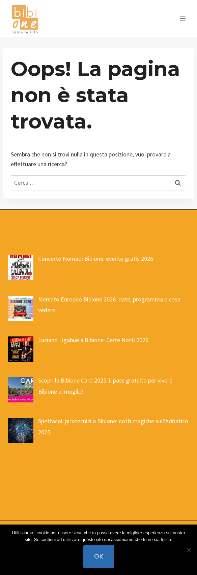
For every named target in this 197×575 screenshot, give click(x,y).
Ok (98, 556)
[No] (188, 549)
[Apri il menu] (182, 18)
